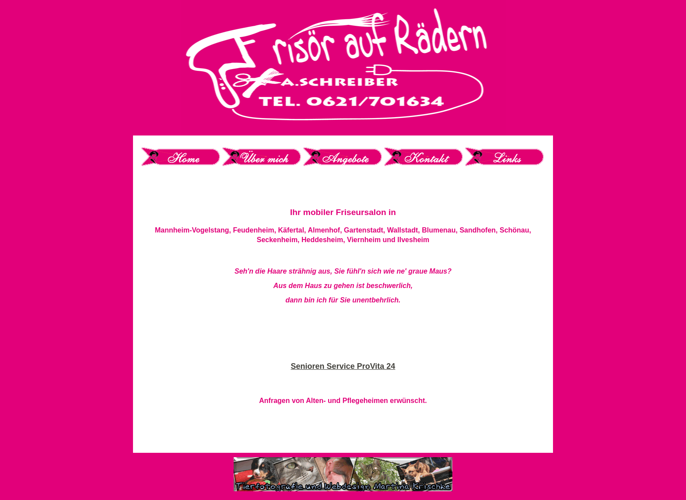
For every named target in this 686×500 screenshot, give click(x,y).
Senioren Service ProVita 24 (343, 366)
